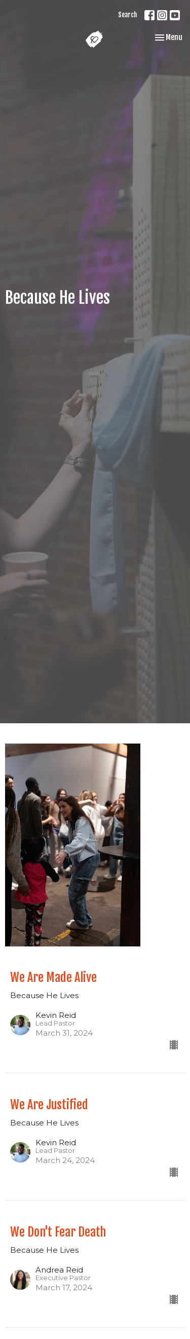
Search (127, 15)
